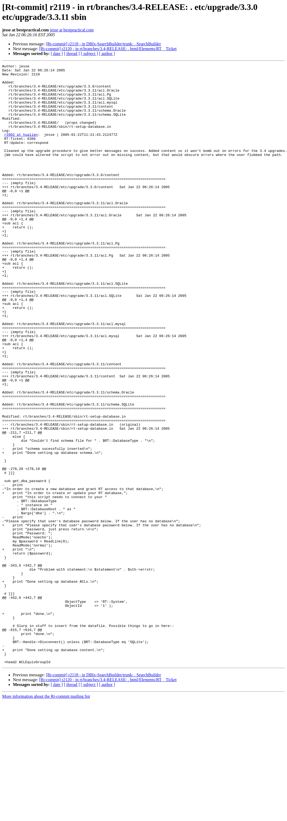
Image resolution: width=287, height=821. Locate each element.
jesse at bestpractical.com (72, 30)
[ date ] (57, 53)
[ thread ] (72, 53)
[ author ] (107, 53)
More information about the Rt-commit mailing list (46, 816)
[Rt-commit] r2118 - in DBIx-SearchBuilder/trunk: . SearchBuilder (103, 44)
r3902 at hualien (21, 149)
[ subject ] (89, 53)
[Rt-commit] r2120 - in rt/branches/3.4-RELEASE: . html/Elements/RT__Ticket (108, 48)
